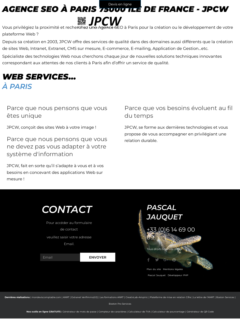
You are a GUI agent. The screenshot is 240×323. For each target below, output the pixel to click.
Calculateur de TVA (139, 311)
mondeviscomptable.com (46, 297)
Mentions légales (173, 269)
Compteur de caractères (112, 311)
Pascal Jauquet (157, 275)
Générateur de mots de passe (79, 311)
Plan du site (154, 269)
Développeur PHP (178, 275)
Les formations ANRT (112, 297)
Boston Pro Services (120, 303)
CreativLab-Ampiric (137, 297)
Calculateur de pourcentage (168, 311)
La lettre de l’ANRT (203, 297)
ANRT (66, 297)
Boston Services (225, 297)
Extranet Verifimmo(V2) (84, 297)
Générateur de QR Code (200, 311)
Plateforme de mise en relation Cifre (170, 297)
